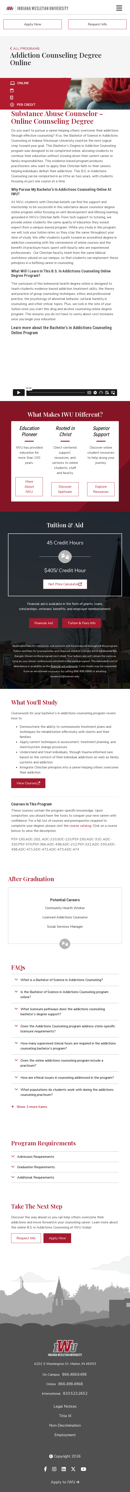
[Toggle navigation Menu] (119, 8)
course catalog (80, 825)
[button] (65, 980)
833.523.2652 (75, 1393)
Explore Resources (101, 489)
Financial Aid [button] (43, 623)
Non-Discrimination (65, 1425)
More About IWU (29, 486)
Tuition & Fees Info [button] (82, 623)
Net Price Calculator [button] (65, 584)
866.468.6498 (74, 1374)
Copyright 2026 (65, 1456)
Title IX (65, 1415)
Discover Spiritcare (65, 489)
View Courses (28, 783)
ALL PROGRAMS (25, 48)
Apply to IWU (65, 1482)
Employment (65, 1434)
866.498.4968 (70, 1383)
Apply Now (32, 24)
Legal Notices (65, 1406)
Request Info (97, 24)
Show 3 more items (29, 1107)
